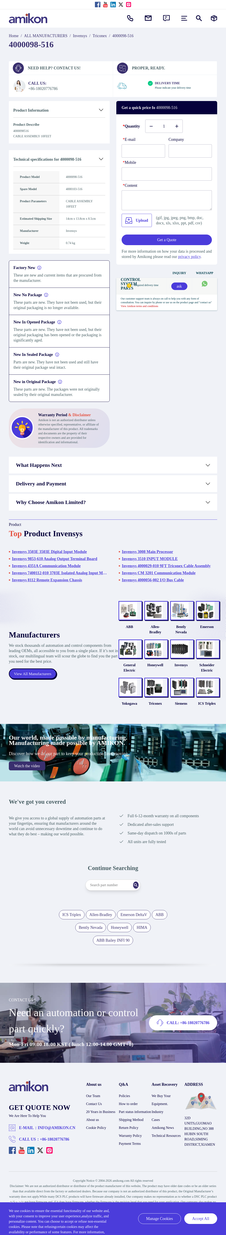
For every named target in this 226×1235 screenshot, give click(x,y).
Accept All (200, 1218)
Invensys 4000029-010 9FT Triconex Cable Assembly (166, 566)
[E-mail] (143, 151)
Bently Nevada (175, 632)
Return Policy (128, 1138)
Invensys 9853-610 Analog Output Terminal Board (54, 559)
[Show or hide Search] (199, 18)
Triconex (100, 36)
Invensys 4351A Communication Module (46, 566)
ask (179, 286)
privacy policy (189, 256)
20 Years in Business (100, 1122)
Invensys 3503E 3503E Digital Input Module (49, 552)
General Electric (115, 673)
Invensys (80, 36)
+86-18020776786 (54, 1150)
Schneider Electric (204, 673)
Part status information (135, 1122)
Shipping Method (131, 1130)
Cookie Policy (96, 1138)
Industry (157, 1122)
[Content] (167, 200)
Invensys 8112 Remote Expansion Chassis (47, 580)
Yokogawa (115, 714)
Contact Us (94, 1115)
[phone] (167, 174)
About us (92, 1130)
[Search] (142, 895)
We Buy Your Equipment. (161, 1111)
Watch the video (27, 777)
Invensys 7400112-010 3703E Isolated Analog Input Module (59, 573)
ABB (115, 632)
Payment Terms (130, 1154)
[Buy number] (164, 126)
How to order (128, 1115)
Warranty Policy (130, 1146)
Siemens (175, 714)
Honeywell (145, 670)
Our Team (93, 1107)
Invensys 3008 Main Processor (147, 552)
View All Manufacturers (33, 679)
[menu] (184, 18)
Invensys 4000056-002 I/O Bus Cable (153, 580)
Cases (156, 1130)
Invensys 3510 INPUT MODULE (150, 559)
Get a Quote (166, 240)
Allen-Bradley (145, 632)
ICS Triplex (205, 714)
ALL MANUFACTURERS (46, 36)
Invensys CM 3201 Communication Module (159, 573)
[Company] (190, 151)
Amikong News (163, 1138)
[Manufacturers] (214, 18)
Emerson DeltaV (134, 925)
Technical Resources (166, 1146)
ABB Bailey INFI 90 (113, 951)
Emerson (205, 632)
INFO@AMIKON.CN (56, 1138)
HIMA (142, 938)
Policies (124, 1107)
